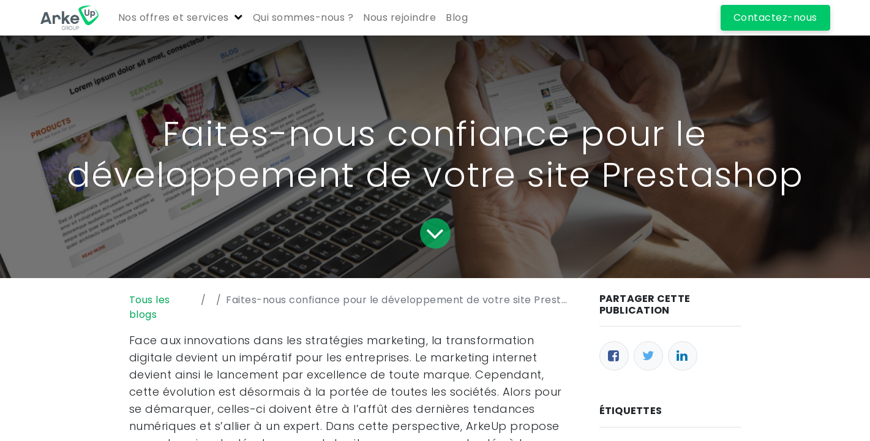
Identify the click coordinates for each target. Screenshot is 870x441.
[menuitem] (303, 18)
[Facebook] (614, 356)
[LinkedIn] (682, 356)
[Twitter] (648, 356)
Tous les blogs (149, 307)
